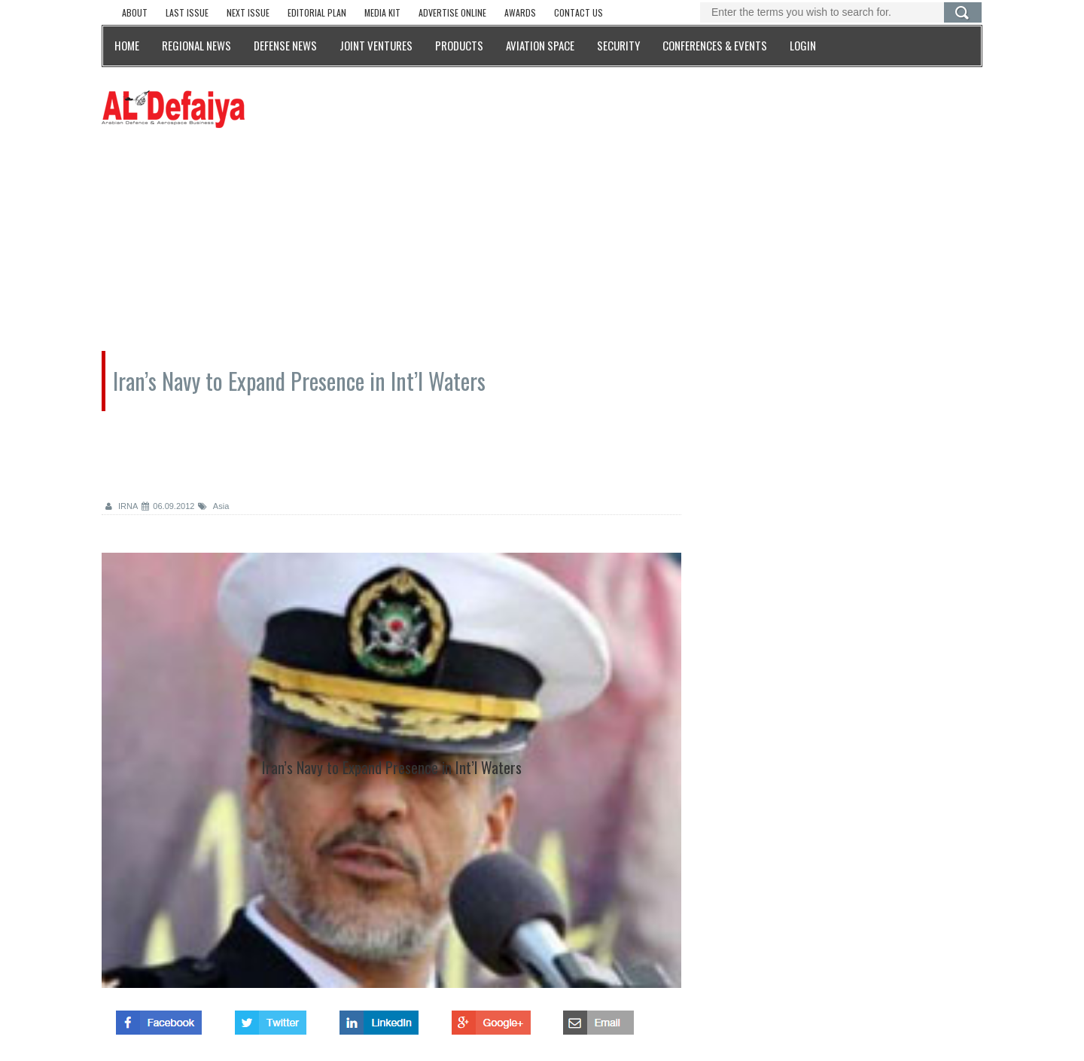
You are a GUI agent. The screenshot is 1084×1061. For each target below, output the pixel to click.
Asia (213, 506)
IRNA (121, 506)
